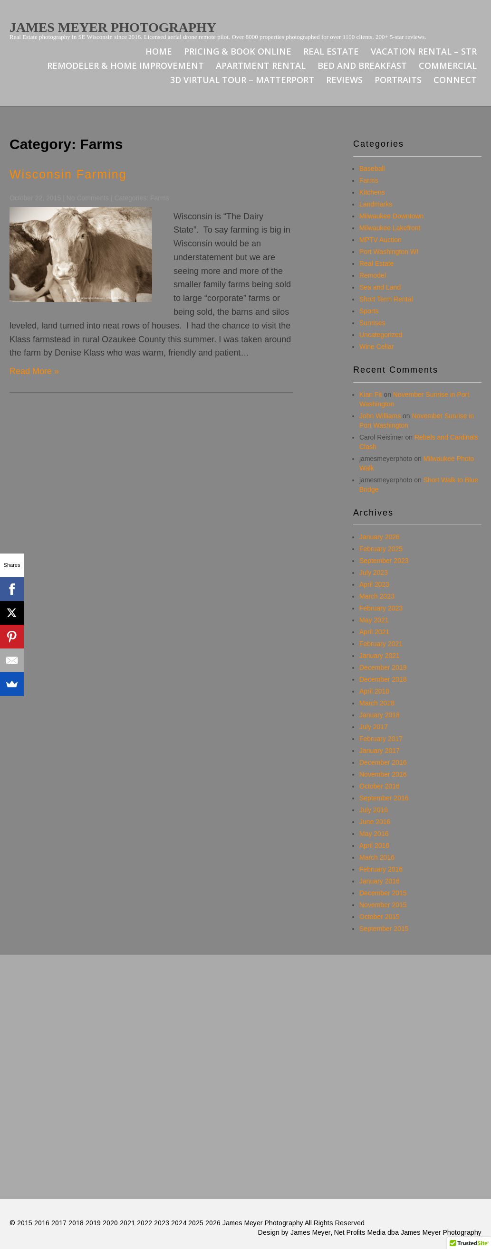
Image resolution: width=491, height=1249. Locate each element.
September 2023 (384, 560)
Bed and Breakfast (362, 65)
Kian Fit (370, 394)
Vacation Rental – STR (424, 51)
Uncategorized (380, 334)
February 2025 (381, 549)
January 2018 (379, 715)
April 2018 (374, 691)
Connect (455, 79)
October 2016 (379, 786)
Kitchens (372, 192)
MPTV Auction (380, 240)
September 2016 (384, 798)
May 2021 (373, 620)
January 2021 (379, 655)
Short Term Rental (386, 299)
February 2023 (381, 608)
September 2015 (384, 928)
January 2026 (379, 537)
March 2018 (377, 703)
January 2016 (379, 881)
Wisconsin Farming (68, 174)
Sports (368, 311)
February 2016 (381, 869)
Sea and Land (380, 287)
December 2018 (383, 679)
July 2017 (373, 727)
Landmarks (375, 204)
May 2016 (373, 833)
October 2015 (379, 916)
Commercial (448, 65)
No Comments (88, 198)
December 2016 (383, 762)
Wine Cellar (376, 346)
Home (158, 51)
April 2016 (374, 845)
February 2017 (381, 738)
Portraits (398, 79)
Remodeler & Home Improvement (125, 65)
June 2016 (374, 822)
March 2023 (377, 596)
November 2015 (383, 905)
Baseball (372, 168)
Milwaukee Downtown (391, 216)
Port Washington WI (388, 251)
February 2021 (381, 644)
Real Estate (331, 51)
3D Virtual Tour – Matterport (242, 79)
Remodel (372, 275)
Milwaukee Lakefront (389, 228)
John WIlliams (380, 416)
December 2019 (383, 667)
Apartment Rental (261, 65)
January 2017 (379, 750)
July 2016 (373, 810)
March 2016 (377, 857)
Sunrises (372, 323)
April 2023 (374, 584)
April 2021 (374, 632)
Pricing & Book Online (237, 51)
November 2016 (383, 774)
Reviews (344, 79)
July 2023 (373, 572)
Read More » (34, 371)
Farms (159, 198)
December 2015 (383, 893)
